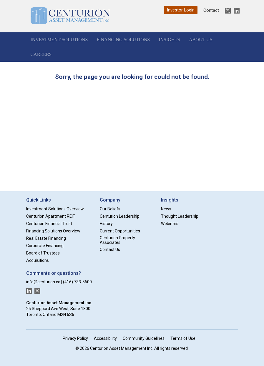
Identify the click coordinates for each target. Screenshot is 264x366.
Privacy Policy (75, 338)
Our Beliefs (110, 209)
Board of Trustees (43, 253)
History (106, 223)
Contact (211, 10)
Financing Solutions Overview (53, 231)
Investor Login (181, 10)
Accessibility (105, 338)
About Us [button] (200, 39)
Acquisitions (37, 260)
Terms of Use (182, 338)
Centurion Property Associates (117, 240)
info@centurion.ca (43, 282)
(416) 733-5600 (77, 282)
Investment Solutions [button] (59, 39)
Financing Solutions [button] (123, 39)
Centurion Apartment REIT (50, 216)
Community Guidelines (144, 338)
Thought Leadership (179, 216)
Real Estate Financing (46, 238)
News (166, 209)
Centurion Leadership (120, 216)
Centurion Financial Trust (49, 223)
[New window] (226, 10)
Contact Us (110, 249)
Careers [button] (41, 54)
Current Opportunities (120, 231)
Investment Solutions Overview (55, 209)
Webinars (169, 223)
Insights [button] (169, 39)
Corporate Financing (45, 245)
